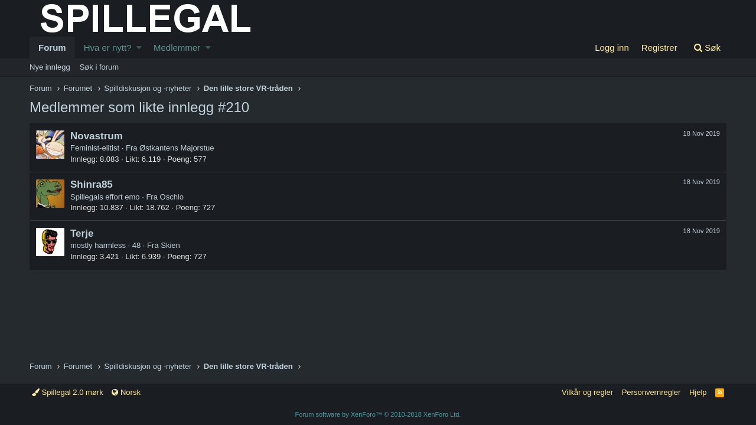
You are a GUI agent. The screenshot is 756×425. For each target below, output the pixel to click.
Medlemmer (177, 47)
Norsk (126, 392)
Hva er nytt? (108, 47)
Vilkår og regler (587, 392)
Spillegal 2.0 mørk (67, 392)
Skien (170, 245)
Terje (81, 233)
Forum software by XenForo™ (378, 414)
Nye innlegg (50, 67)
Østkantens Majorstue (176, 147)
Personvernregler (651, 392)
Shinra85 (91, 184)
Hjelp (698, 392)
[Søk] (706, 47)
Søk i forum (99, 67)
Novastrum (96, 136)
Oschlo (172, 196)
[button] (139, 47)
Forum (52, 47)
